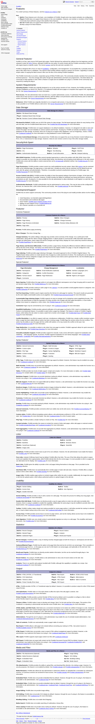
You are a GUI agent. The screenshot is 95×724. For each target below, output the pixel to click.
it (48, 718)
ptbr (62, 718)
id (47, 718)
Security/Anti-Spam (21, 35)
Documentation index (6, 23)
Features (3, 17)
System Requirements (22, 32)
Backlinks (91, 6)
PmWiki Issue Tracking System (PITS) (40, 201)
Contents (20, 28)
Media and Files (20, 53)
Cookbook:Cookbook (25, 133)
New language (86, 718)
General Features (21, 30)
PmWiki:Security (83, 161)
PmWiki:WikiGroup (40, 284)
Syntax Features (22, 44)
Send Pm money (5, 49)
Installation (4, 20)
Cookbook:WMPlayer (81, 685)
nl (55, 718)
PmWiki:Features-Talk (38, 716)
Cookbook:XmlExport (61, 637)
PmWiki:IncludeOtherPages (27, 425)
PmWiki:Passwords (22, 172)
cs (34, 718)
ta (71, 718)
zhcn (78, 718)
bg (31, 718)
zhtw (81, 718)
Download (3, 19)
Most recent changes (6, 9)
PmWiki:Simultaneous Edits (24, 323)
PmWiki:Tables (40, 373)
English (27, 718)
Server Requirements (30, 91)
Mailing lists (4, 38)
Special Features (22, 43)
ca (32, 718)
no (57, 718)
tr (73, 718)
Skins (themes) (5, 35)
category (54, 287)
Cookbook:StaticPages (59, 633)
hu (46, 718)
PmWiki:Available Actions (23, 627)
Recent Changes (69, 1)
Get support (4, 44)
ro (63, 718)
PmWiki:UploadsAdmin (73, 667)
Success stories (5, 41)
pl (58, 718)
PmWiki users (4, 40)
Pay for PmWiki (5, 48)
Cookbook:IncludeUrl (45, 425)
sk (67, 718)
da (35, 718)
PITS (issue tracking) (6, 36)
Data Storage (20, 34)
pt (59, 718)
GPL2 (30, 63)
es (41, 718)
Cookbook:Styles (55, 416)
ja (49, 718)
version (48, 65)
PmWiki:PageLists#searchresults (63, 295)
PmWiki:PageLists (55, 302)
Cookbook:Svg (35, 696)
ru (64, 718)
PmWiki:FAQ (61, 419)
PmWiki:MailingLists (45, 203)
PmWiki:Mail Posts (74, 313)
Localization (27, 336)
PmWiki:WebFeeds (59, 613)
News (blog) (4, 14)
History (82, 6)
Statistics (19, 50)
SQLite (90, 129)
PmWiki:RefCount (21, 548)
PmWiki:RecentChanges (26, 541)
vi (76, 718)
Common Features (22, 41)
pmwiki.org (4, 32)
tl (72, 718)
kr (50, 718)
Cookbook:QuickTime (65, 685)
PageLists (19, 258)
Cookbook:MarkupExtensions (25, 618)
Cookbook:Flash (44, 679)
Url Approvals (59, 161)
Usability (19, 48)
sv (70, 718)
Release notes (5, 26)
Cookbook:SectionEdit (22, 497)
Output (18, 52)
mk (54, 718)
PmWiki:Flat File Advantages (58, 124)
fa (42, 718)
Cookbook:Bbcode (26, 383)
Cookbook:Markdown (38, 378)
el (38, 718)
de (37, 718)
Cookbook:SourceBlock (39, 394)
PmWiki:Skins (26, 416)
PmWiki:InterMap (42, 471)
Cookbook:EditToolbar (55, 510)
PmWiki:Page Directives (37, 329)
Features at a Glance (50, 12)
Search (77, 1)
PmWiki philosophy (6, 25)
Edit (79, 6)
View (75, 6)
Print (87, 6)
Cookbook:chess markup (46, 708)
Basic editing (4, 22)
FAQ (2, 16)
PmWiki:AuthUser (63, 186)
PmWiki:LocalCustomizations (25, 593)
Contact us (4, 28)
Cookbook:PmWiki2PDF (74, 642)
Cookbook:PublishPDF (23, 644)
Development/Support (22, 37)
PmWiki (3, 12)
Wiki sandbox (4, 7)
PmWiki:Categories (22, 289)
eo (40, 718)
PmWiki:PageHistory (25, 242)
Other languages (5, 53)
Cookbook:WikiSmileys (39, 389)
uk (74, 718)
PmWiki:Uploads (58, 667)
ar (29, 718)
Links (18, 46)
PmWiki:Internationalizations (42, 336)
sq (68, 718)
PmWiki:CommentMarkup (81, 409)
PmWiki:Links (23, 453)
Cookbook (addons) (6, 33)
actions (80, 166)
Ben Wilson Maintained (23, 713)
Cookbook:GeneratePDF (59, 642)
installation (46, 68)
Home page (4, 6)
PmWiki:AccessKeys (37, 515)
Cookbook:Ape (43, 685)
